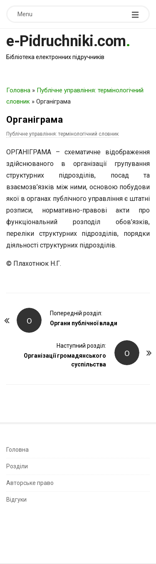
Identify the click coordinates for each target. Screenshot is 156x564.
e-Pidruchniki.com (66, 41)
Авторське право (30, 483)
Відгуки (16, 499)
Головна (18, 90)
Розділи (17, 466)
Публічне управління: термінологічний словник (62, 134)
